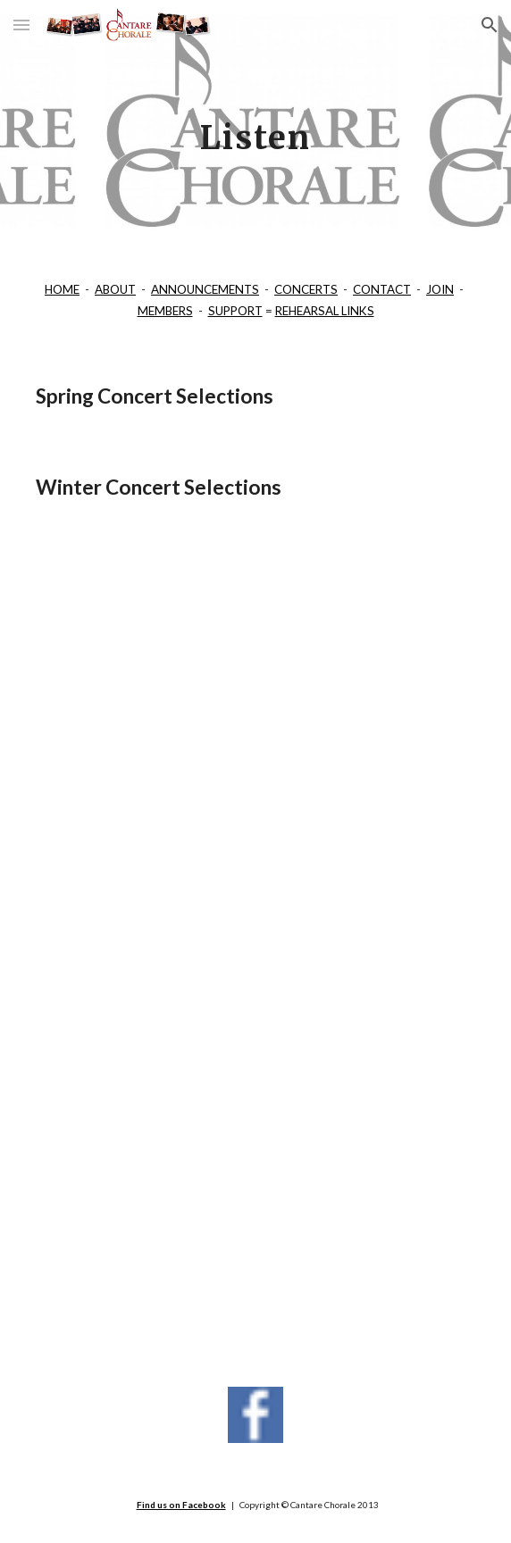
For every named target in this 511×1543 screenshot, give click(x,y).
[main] (255, 125)
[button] (21, 24)
